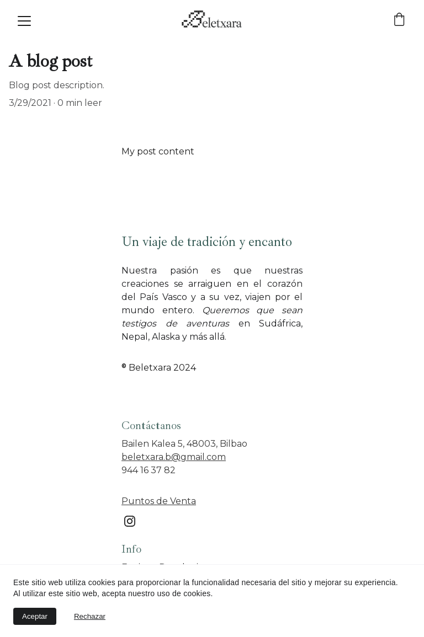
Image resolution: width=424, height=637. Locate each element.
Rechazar (89, 616)
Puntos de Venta (158, 501)
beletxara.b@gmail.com (173, 457)
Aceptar (34, 616)
